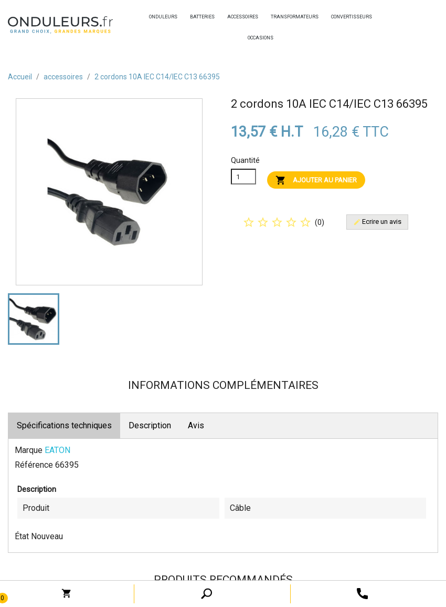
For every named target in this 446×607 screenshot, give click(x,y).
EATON (57, 450)
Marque (29, 450)
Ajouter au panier (316, 180)
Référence (34, 465)
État (22, 536)
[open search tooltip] (362, 593)
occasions (250, 37)
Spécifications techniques (64, 425)
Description (150, 425)
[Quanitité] (243, 176)
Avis (196, 425)
